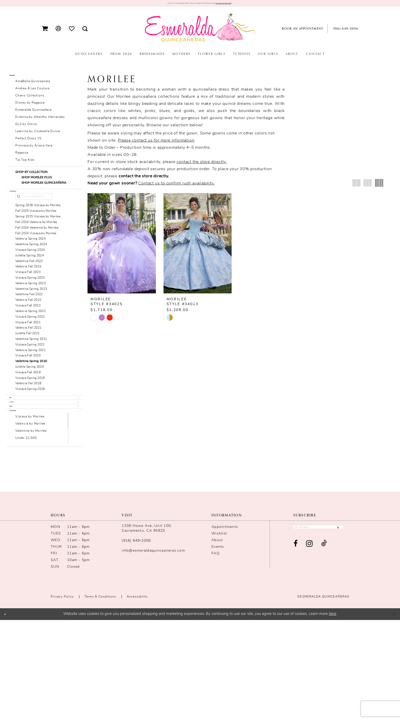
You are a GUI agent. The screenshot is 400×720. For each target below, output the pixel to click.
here (332, 714)
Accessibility (137, 696)
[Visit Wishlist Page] (72, 31)
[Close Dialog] (8, 714)
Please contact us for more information (156, 143)
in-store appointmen (263, 4)
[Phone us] (344, 31)
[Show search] (85, 31)
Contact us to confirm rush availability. (176, 186)
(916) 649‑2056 (136, 641)
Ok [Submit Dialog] (391, 714)
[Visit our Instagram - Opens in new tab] (309, 648)
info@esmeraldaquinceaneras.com (153, 651)
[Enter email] (318, 630)
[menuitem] (45, 31)
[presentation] (122, 246)
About (217, 640)
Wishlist (219, 634)
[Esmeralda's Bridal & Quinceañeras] (200, 30)
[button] (45, 31)
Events (217, 647)
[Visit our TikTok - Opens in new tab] (324, 649)
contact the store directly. (202, 165)
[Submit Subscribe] (337, 630)
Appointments (224, 627)
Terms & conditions (100, 696)
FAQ (215, 653)
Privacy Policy (62, 696)
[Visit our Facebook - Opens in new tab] (295, 649)
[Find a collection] (34, 213)
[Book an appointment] (301, 31)
